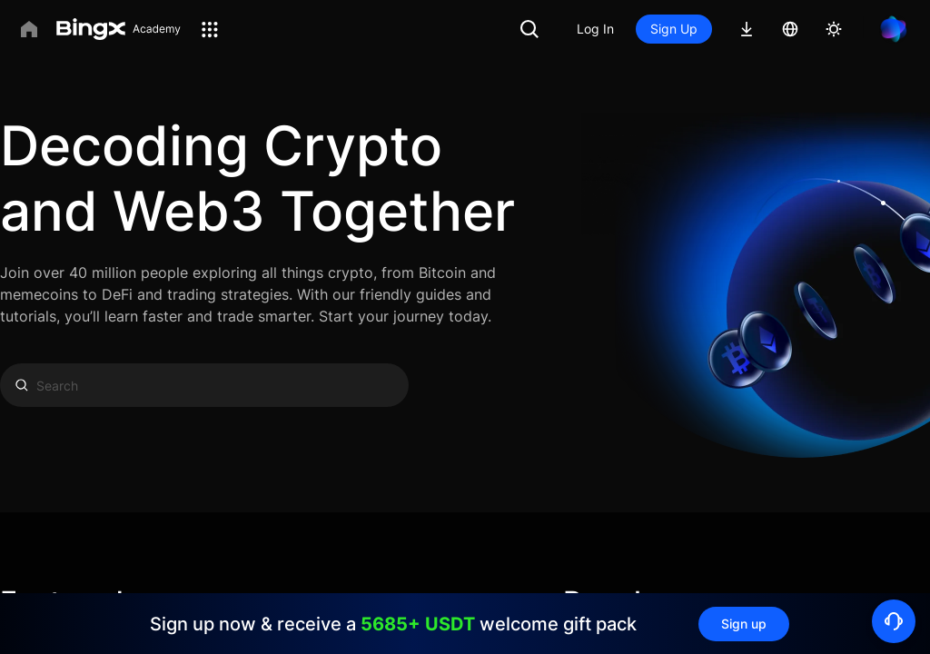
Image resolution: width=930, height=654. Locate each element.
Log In (595, 28)
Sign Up (674, 28)
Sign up (744, 623)
